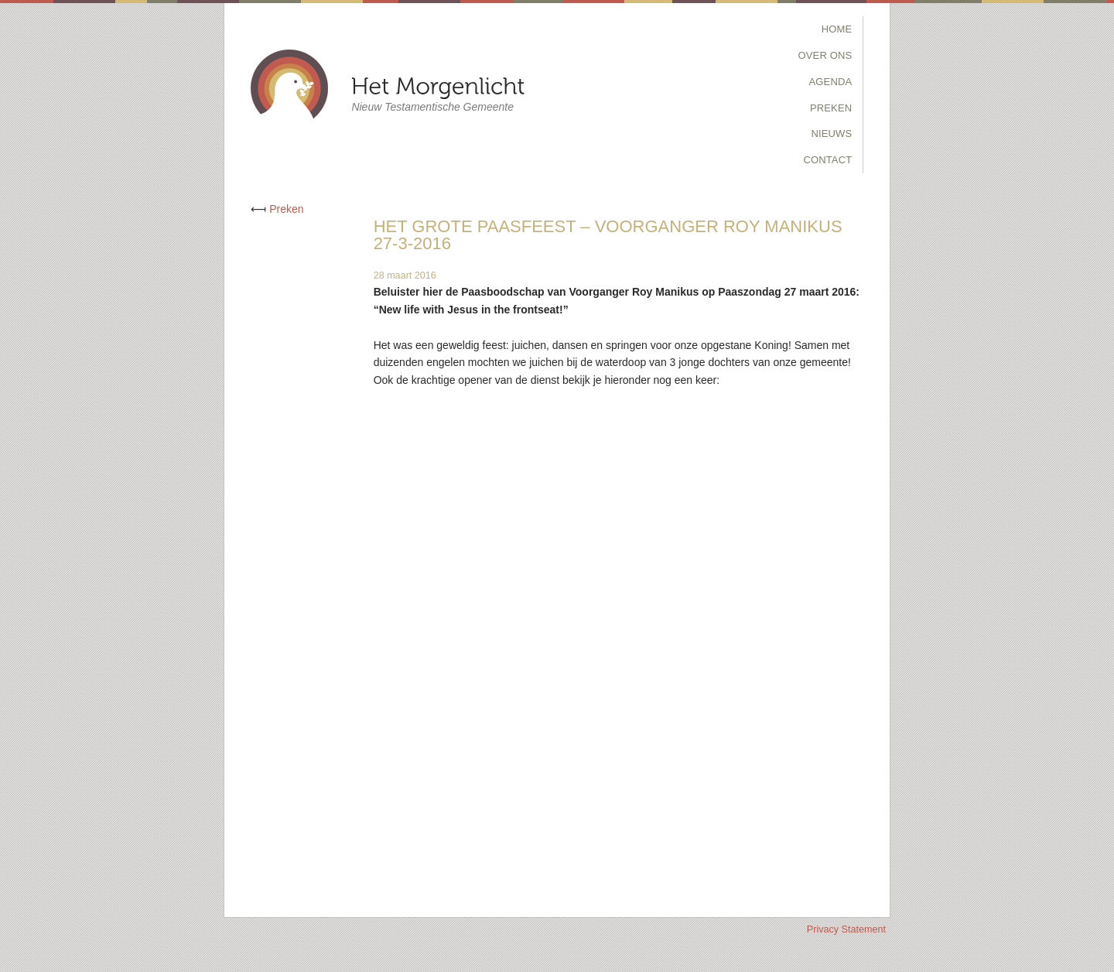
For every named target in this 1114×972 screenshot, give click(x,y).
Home (837, 29)
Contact (827, 160)
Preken (831, 108)
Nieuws (831, 133)
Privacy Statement (846, 929)
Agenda (831, 81)
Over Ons (825, 55)
